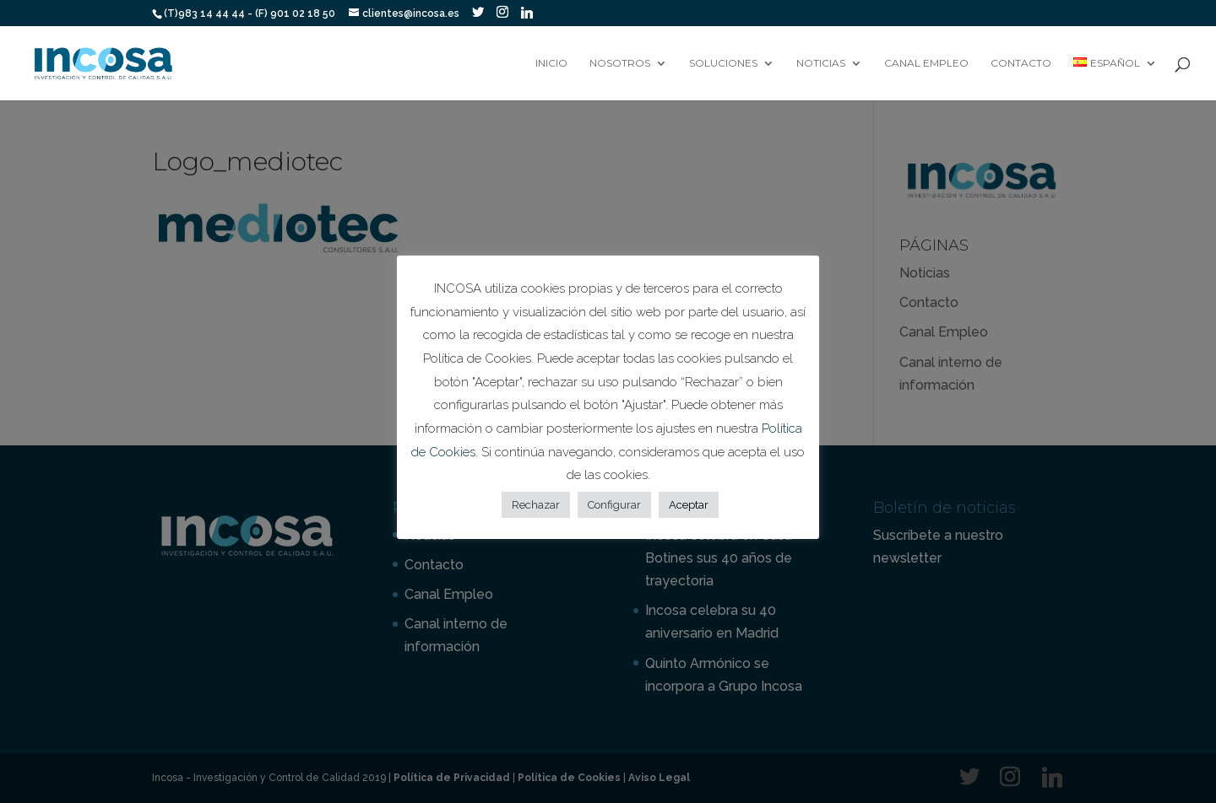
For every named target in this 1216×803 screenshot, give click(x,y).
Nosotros (619, 63)
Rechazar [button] (536, 505)
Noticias (820, 63)
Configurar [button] (614, 505)
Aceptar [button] (688, 505)
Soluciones (723, 63)
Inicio (551, 63)
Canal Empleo (926, 63)
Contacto (1021, 63)
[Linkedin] (527, 13)
